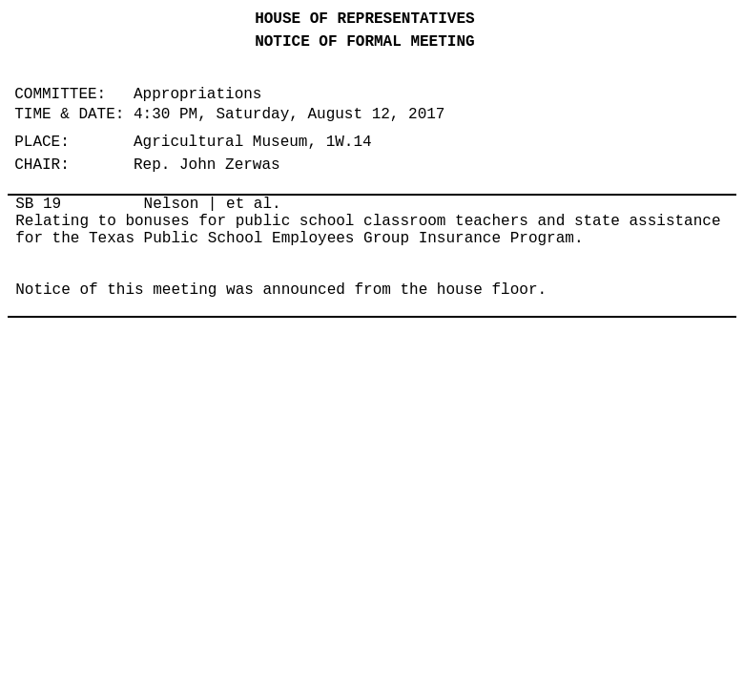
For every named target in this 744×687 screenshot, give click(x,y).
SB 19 (38, 204)
